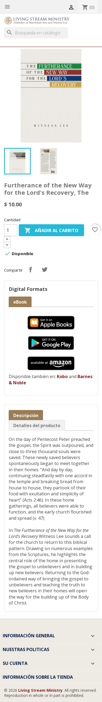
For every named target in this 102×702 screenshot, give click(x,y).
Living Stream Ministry (40, 690)
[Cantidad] (10, 230)
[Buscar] (36, 32)
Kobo (62, 376)
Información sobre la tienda (38, 677)
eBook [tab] (20, 302)
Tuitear (44, 269)
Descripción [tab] (25, 415)
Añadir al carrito (51, 231)
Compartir (30, 269)
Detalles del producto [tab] (36, 425)
